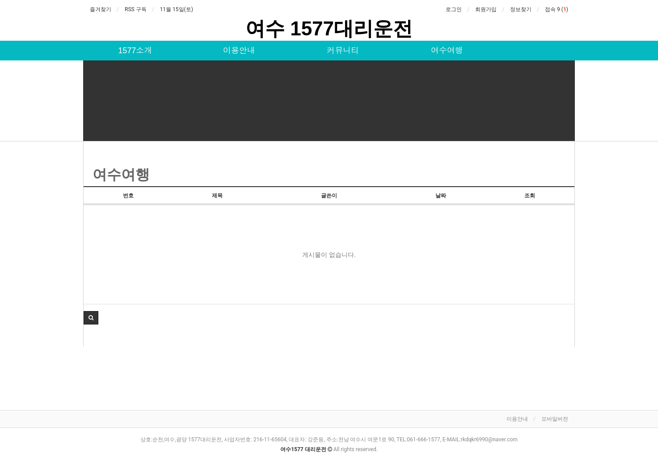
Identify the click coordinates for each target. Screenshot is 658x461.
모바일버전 (554, 419)
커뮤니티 (343, 50)
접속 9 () (556, 9)
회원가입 (486, 9)
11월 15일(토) (176, 9)
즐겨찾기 (100, 9)
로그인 (454, 9)
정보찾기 (520, 9)
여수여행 (447, 50)
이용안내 (239, 50)
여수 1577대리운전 (329, 28)
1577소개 (135, 50)
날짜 (440, 195)
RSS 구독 (136, 9)
